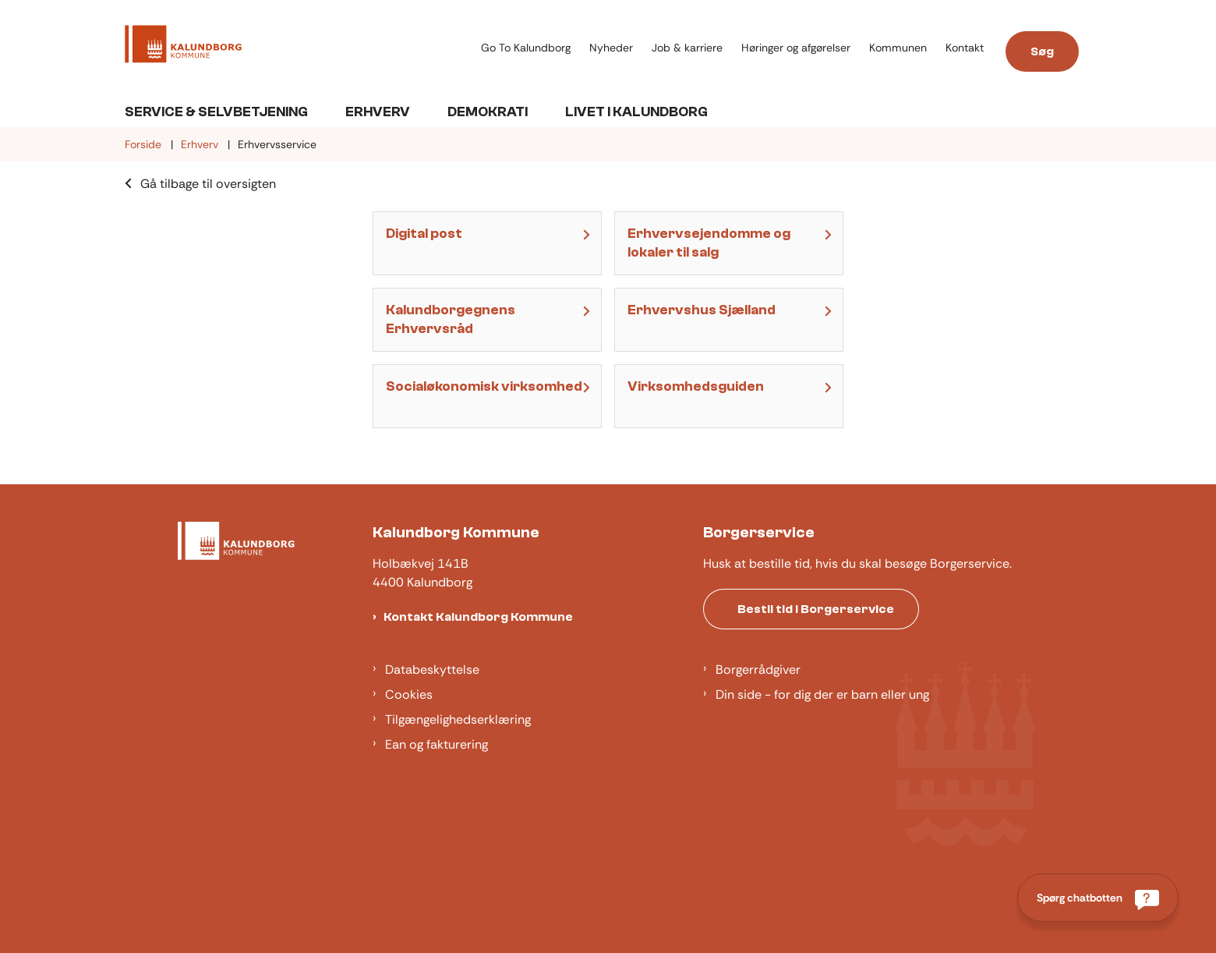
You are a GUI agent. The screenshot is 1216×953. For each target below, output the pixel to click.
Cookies (409, 694)
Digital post (424, 233)
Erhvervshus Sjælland (701, 310)
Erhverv (377, 112)
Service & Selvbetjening (216, 112)
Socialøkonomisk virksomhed (484, 386)
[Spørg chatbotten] (1098, 897)
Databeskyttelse (432, 669)
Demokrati (487, 112)
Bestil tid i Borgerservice (815, 609)
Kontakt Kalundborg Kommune (478, 617)
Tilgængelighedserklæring (458, 719)
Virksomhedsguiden (695, 386)
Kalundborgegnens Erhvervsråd (450, 319)
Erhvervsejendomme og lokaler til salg (708, 242)
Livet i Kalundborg (636, 112)
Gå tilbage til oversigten (208, 183)
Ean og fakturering (436, 744)
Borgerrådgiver (758, 669)
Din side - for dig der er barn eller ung (822, 694)
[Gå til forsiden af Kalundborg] (183, 47)
